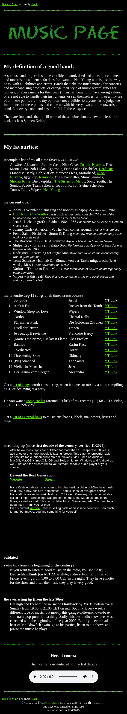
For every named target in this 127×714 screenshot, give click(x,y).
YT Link (111, 306)
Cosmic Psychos (92, 165)
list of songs (21, 385)
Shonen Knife (20, 181)
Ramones (46, 177)
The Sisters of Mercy (69, 181)
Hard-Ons (106, 169)
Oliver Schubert (51, 703)
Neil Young (51, 190)
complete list (35, 401)
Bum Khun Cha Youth (29, 214)
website (35, 508)
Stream (50, 479)
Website (16, 479)
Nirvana (16, 177)
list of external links (27, 417)
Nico (100, 173)
